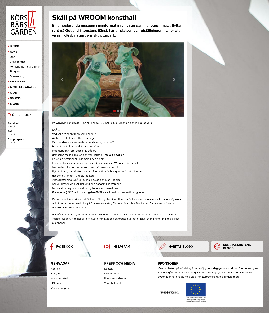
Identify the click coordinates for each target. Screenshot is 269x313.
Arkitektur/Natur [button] (23, 87)
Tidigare (15, 71)
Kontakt (55, 268)
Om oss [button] (15, 98)
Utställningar (17, 62)
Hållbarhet (57, 283)
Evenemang (17, 76)
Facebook (61, 246)
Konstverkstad (59, 278)
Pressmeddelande (115, 278)
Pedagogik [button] (17, 81)
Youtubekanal (112, 283)
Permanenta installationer (25, 66)
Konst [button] (14, 51)
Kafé (13, 92)
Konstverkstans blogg (232, 246)
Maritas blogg (176, 246)
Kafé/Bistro (57, 273)
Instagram (117, 246)
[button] (62, 79)
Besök (14, 46)
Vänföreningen (60, 288)
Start (12, 57)
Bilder (14, 104)
